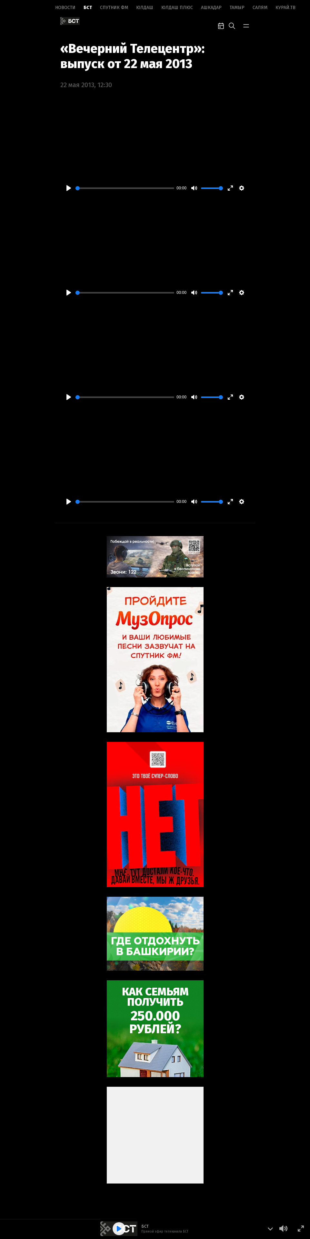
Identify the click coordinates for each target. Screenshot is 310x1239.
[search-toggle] (232, 25)
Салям (260, 7)
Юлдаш (144, 7)
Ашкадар (211, 7)
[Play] (69, 188)
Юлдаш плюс (177, 7)
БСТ (88, 7)
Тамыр (237, 7)
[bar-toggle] (246, 25)
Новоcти (65, 7)
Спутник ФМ (114, 7)
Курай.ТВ (285, 7)
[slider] (124, 188)
